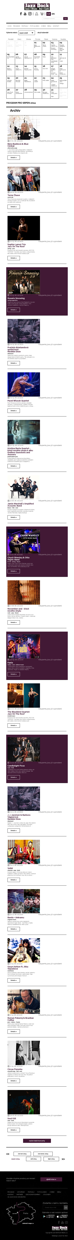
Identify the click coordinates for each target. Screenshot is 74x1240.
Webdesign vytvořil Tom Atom (60, 1235)
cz (48, 14)
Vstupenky (21, 1192)
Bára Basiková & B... (37, 46)
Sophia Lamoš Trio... (54, 45)
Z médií (43, 26)
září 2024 (34, 1159)
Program (16, 26)
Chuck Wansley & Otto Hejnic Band (18, 558)
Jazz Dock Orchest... (10, 93)
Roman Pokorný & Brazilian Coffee (21, 1019)
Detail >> (14, 157)
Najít (65, 18)
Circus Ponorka (36, 69)
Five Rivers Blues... (19, 45)
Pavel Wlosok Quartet (18, 400)
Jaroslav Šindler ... (9, 81)
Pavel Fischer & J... (63, 73)
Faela (44, 56)
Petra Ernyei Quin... (63, 96)
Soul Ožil (45, 68)
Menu (49, 26)
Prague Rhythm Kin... (53, 70)
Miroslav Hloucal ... (18, 81)
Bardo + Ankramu (9, 69)
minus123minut (28, 92)
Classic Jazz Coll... (63, 93)
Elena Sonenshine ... (19, 93)
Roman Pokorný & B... (28, 69)
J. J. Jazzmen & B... (63, 58)
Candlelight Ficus (54, 62)
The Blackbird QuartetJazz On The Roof (19, 713)
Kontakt (56, 26)
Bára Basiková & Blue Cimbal (18, 145)
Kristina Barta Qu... (10, 57)
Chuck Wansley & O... (28, 57)
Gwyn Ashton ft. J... (19, 69)
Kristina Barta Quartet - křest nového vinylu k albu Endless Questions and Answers (20, 451)
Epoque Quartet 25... (46, 93)
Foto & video (34, 26)
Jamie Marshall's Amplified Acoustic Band (21, 504)
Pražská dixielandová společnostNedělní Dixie (18, 349)
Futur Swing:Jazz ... (54, 93)
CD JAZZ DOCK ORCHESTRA (17, 1197)
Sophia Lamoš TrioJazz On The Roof (17, 245)
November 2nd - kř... (37, 57)
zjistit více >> (51, 1179)
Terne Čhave (44, 45)
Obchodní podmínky (33, 1194)
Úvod (10, 26)
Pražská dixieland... (62, 45)
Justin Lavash (36, 81)
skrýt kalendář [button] (43, 32)
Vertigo (62, 83)
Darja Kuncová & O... (63, 70)
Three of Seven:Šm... (10, 45)
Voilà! (61, 61)
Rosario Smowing (53, 49)
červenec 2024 (43, 1154)
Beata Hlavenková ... (28, 81)
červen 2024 (22, 1154)
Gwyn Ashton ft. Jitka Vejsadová (18, 967)
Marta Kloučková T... (54, 81)
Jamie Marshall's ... (19, 57)
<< (7, 1153)
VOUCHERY (47, 1194)
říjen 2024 (51, 1159)
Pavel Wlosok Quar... (62, 49)
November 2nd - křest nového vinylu (18, 610)
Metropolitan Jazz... (63, 81)
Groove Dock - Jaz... (54, 73)
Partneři (20, 1194)
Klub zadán (46, 80)
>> (63, 1159)
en (53, 14)
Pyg (25, 45)
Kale (52, 96)
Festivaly (25, 26)
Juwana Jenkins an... (54, 85)
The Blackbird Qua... (53, 58)
